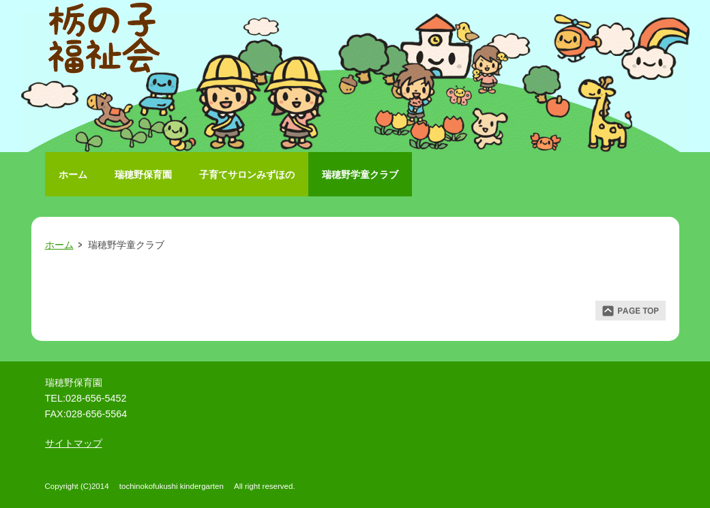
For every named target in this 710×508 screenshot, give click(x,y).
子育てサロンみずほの (247, 174)
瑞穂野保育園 (143, 174)
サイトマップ (73, 443)
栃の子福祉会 (106, 41)
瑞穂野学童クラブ (360, 174)
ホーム (73, 174)
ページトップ (630, 310)
